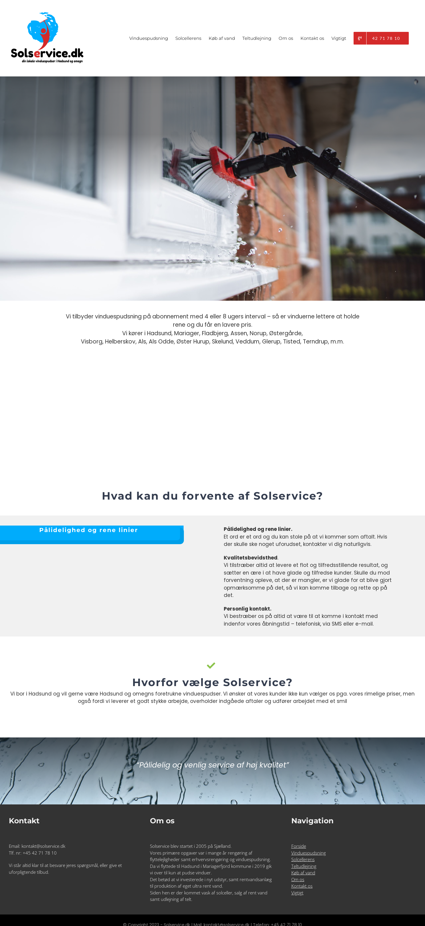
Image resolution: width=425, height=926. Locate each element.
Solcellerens (303, 859)
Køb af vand (303, 873)
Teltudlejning (303, 866)
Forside (298, 846)
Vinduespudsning (308, 853)
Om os (297, 879)
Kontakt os (302, 886)
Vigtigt (297, 893)
